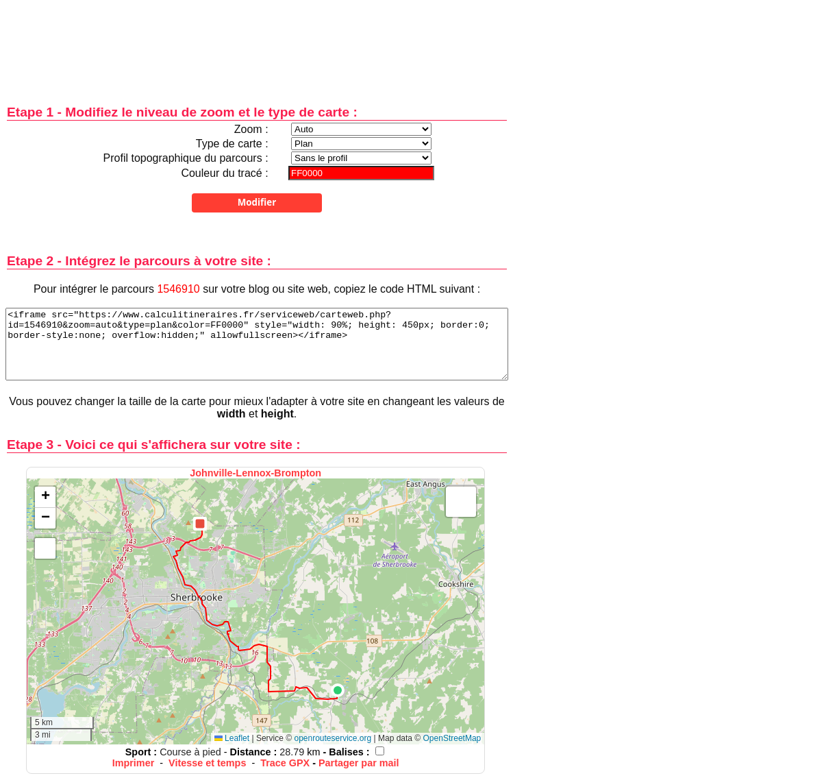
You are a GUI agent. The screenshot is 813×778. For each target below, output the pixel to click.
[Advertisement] (257, 43)
